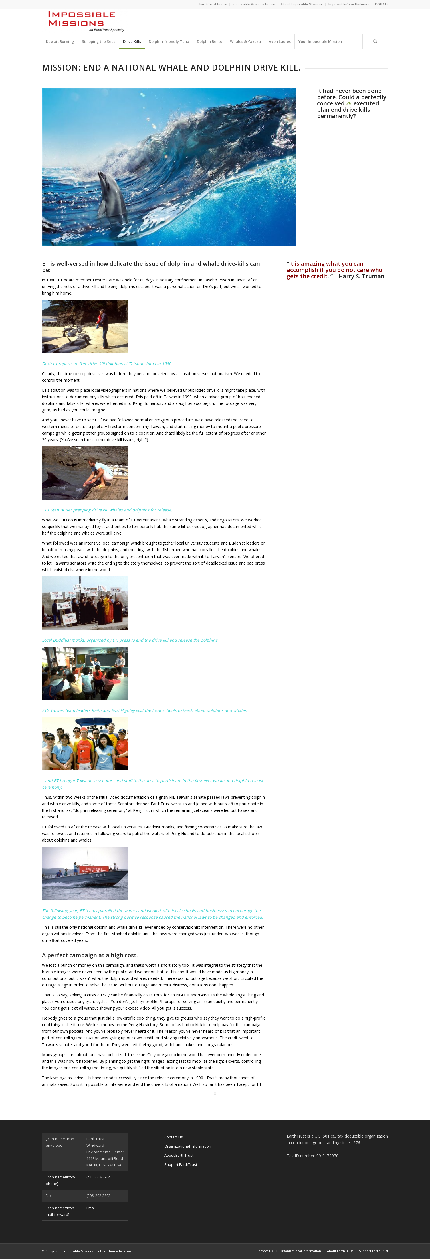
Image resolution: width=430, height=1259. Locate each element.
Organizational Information (187, 1146)
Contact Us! (174, 1137)
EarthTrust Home (213, 4)
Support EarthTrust (180, 1164)
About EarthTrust (178, 1155)
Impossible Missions (78, 1251)
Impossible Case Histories (348, 4)
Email (91, 1207)
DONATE (381, 4)
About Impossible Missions (301, 4)
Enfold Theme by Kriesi (114, 1251)
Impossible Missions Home (254, 4)
